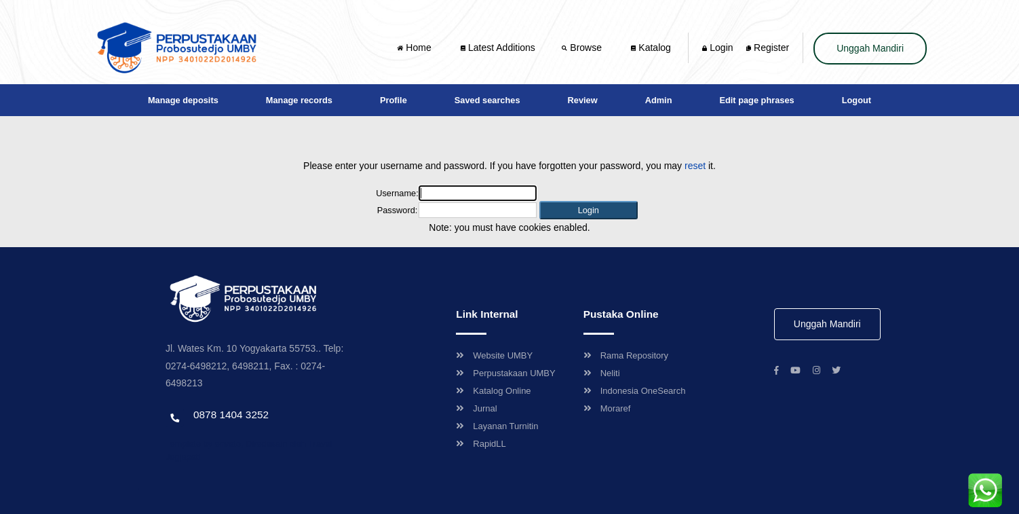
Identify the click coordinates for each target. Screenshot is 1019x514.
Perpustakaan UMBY (505, 373)
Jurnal (476, 408)
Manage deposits (183, 100)
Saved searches (487, 100)
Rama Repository (625, 355)
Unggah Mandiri (870, 48)
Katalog (650, 47)
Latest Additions (498, 47)
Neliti (601, 373)
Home (415, 47)
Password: (397, 210)
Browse (583, 47)
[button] (588, 210)
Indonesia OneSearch (634, 391)
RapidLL (480, 444)
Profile (393, 100)
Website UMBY (494, 355)
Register (767, 47)
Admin (658, 100)
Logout (856, 100)
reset (695, 165)
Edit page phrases (756, 100)
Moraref (607, 408)
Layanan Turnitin (497, 426)
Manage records (299, 100)
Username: (397, 193)
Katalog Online (493, 391)
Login (717, 47)
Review (583, 100)
